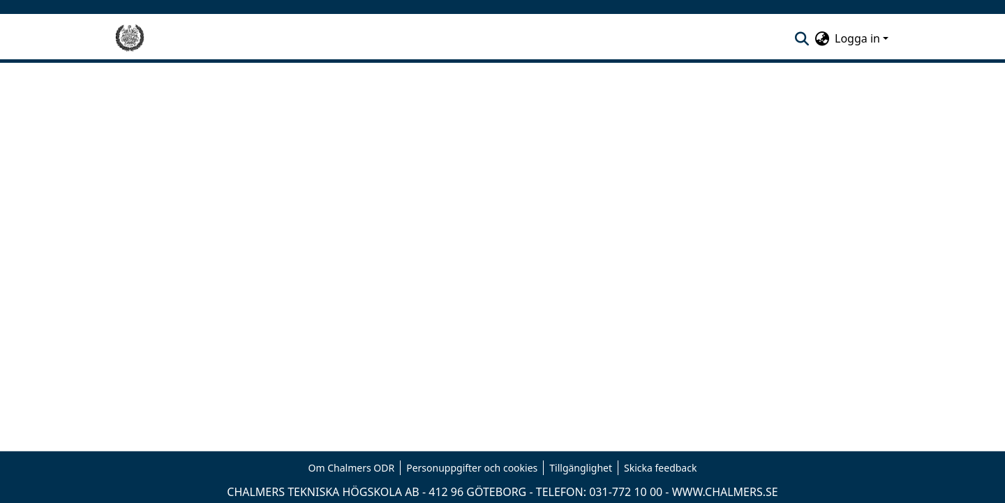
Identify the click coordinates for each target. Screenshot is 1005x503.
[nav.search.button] (801, 38)
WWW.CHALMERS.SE (725, 492)
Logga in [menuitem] (857, 38)
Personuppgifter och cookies (471, 467)
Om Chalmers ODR (351, 467)
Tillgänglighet (580, 467)
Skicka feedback (660, 467)
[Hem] (129, 38)
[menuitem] (822, 38)
